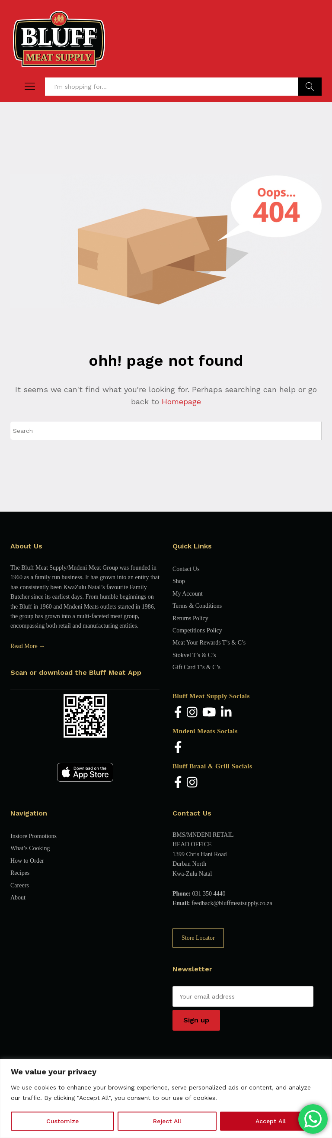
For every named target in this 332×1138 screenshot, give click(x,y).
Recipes (19, 873)
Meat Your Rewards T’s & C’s (209, 642)
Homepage (181, 401)
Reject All (167, 1121)
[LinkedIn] (226, 712)
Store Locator (198, 938)
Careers (19, 885)
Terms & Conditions (197, 606)
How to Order (27, 861)
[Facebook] (178, 712)
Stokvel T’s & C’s (194, 655)
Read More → (27, 646)
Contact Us (186, 569)
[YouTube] (209, 712)
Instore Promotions (33, 836)
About (18, 897)
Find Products (310, 86)
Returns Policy (190, 618)
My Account (187, 593)
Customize (62, 1121)
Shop (178, 581)
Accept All (270, 1121)
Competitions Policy (197, 630)
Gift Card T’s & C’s (196, 667)
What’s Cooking (30, 848)
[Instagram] (192, 712)
